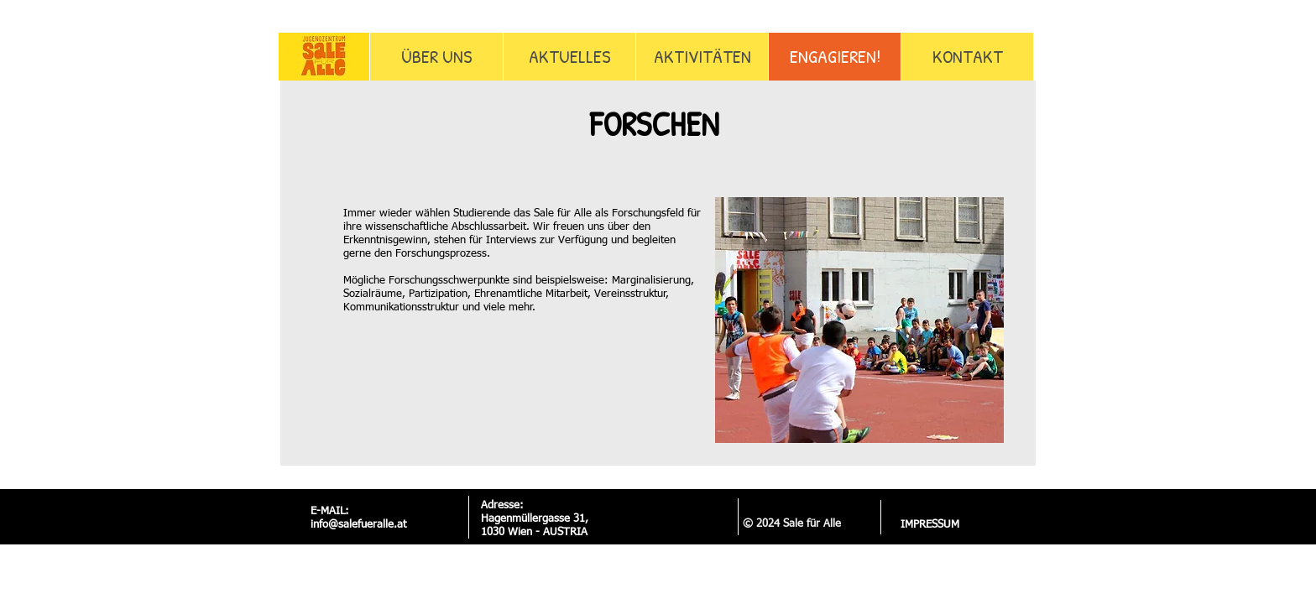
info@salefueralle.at (358, 524)
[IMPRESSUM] (929, 525)
